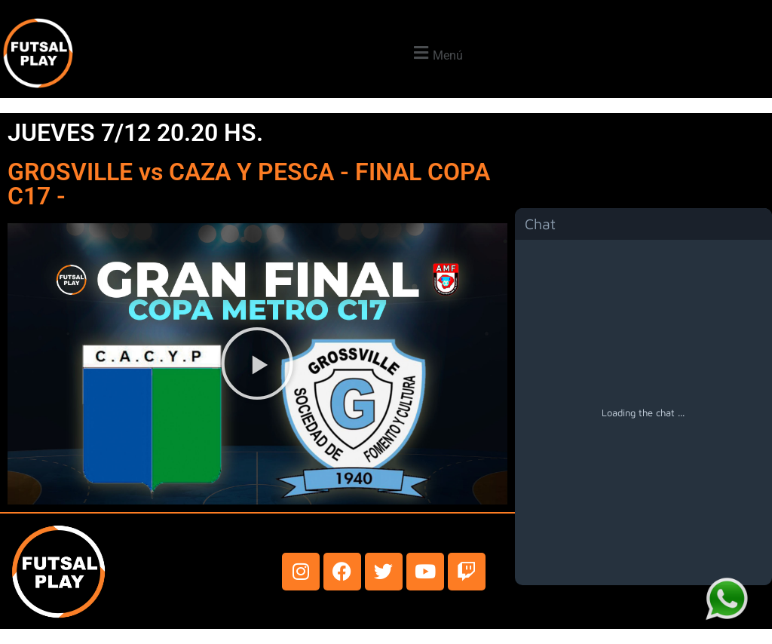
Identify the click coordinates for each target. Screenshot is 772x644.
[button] (436, 53)
